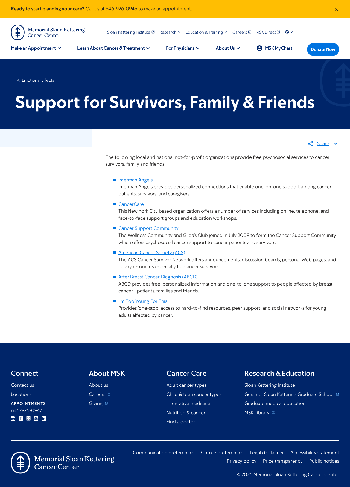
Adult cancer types (186, 385)
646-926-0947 (26, 410)
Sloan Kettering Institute (269, 385)
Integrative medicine (188, 403)
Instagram (13, 418)
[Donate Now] (323, 49)
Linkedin (44, 418)
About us (98, 385)
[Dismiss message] (336, 9)
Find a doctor (181, 421)
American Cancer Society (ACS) (151, 253)
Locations (21, 394)
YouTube (36, 418)
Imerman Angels (135, 180)
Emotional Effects (38, 80)
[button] (170, 32)
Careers (97, 394)
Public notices (324, 461)
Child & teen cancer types (194, 394)
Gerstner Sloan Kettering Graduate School (289, 394)
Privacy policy (241, 461)
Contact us (22, 385)
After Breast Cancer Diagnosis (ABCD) (158, 277)
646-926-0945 (121, 8)
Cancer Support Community (148, 228)
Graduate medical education (275, 403)
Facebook (21, 418)
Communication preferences (163, 452)
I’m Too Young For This (142, 301)
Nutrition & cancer (186, 412)
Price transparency (283, 461)
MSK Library (257, 412)
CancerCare (131, 204)
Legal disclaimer (267, 452)
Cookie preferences (222, 452)
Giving (96, 403)
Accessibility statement (314, 452)
